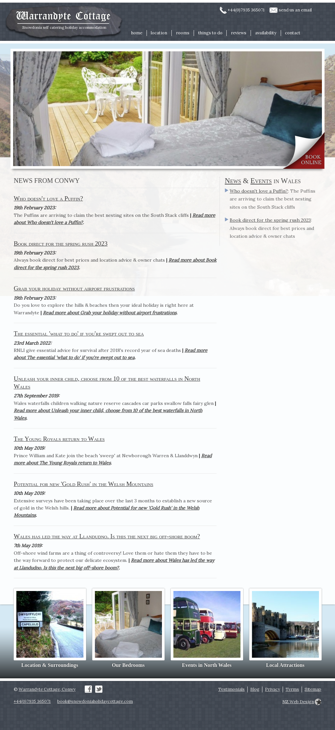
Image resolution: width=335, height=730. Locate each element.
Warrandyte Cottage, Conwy (47, 689)
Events (261, 181)
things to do (210, 33)
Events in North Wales (206, 665)
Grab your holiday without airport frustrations (74, 288)
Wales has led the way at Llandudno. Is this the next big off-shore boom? (107, 536)
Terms (292, 689)
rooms (182, 33)
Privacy (272, 689)
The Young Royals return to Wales (59, 438)
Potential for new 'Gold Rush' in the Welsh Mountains (83, 483)
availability (265, 33)
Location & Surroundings (49, 665)
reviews (238, 33)
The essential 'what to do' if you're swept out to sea (79, 333)
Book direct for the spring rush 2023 (61, 243)
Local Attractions (285, 665)
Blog (254, 689)
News (233, 181)
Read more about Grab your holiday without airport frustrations (109, 313)
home (136, 33)
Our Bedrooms (128, 665)
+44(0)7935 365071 (246, 10)
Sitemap (313, 689)
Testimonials (231, 689)
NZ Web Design (298, 701)
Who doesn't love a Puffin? (48, 198)
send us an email (295, 10)
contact (292, 33)
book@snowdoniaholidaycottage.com (95, 701)
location (159, 33)
